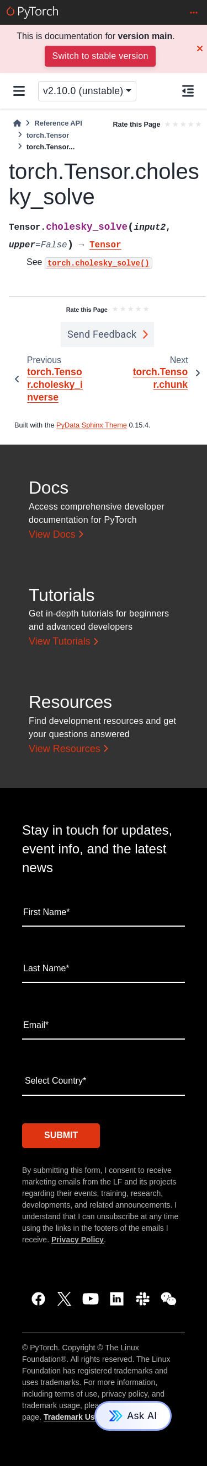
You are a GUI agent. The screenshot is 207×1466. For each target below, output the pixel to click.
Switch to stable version (100, 56)
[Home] (17, 123)
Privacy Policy (77, 1239)
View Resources (64, 748)
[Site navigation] (19, 91)
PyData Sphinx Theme (91, 425)
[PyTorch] (32, 12)
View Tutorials (60, 641)
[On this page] (188, 91)
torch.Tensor (47, 135)
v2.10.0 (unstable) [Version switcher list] (83, 90)
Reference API (58, 123)
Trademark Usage (76, 1417)
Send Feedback (102, 334)
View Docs (52, 534)
